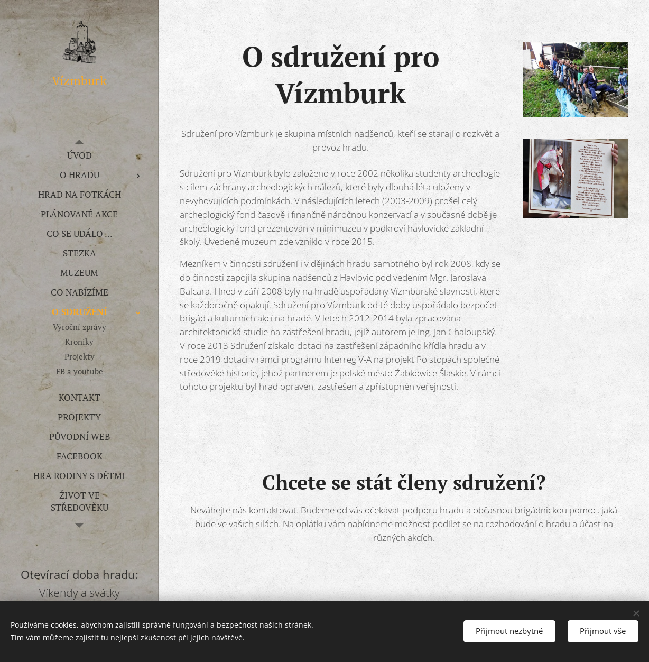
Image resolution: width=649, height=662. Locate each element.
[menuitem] (79, 155)
